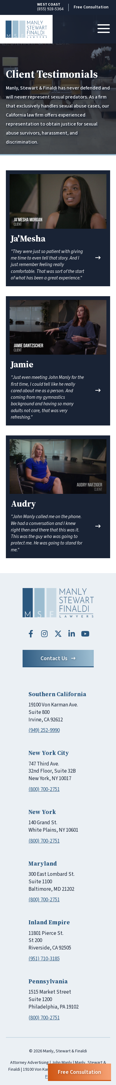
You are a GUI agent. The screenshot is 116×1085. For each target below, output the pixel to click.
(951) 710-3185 (44, 959)
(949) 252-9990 (44, 730)
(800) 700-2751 (44, 789)
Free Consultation (91, 7)
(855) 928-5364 (50, 7)
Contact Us (58, 658)
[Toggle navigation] (103, 29)
